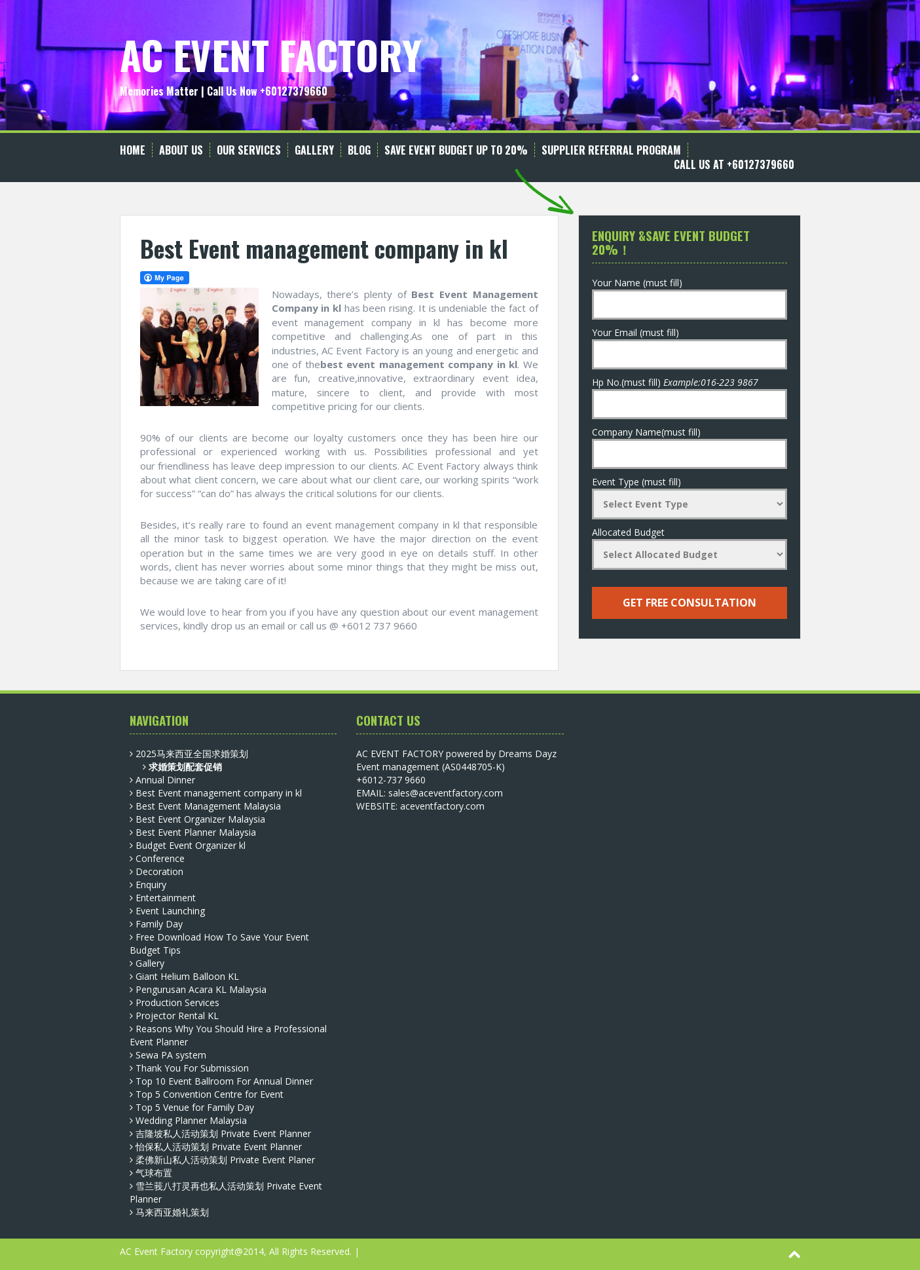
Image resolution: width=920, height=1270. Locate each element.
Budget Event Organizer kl (191, 845)
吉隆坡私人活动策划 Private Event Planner (223, 1133)
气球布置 (154, 1173)
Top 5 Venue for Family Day (195, 1107)
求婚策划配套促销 (185, 766)
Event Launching (170, 911)
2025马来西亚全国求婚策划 (192, 753)
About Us (181, 150)
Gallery (314, 150)
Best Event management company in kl (219, 793)
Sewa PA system (171, 1055)
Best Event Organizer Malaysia (200, 819)
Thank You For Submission (192, 1068)
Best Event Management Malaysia (208, 806)
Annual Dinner (165, 780)
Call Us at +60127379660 (734, 164)
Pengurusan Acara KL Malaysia (201, 989)
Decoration (159, 871)
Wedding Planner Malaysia (191, 1120)
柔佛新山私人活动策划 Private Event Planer (225, 1159)
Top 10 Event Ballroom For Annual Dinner (224, 1081)
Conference (160, 858)
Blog (359, 150)
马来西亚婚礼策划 (172, 1212)
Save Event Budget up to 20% (456, 150)
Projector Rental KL (177, 1015)
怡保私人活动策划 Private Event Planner (219, 1146)
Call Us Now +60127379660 (267, 91)
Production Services (177, 1002)
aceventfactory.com (442, 806)
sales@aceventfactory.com (445, 793)
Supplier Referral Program (611, 150)
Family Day (159, 924)
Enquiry (151, 884)
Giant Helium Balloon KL (187, 976)
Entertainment (166, 897)
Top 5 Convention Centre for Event (210, 1094)
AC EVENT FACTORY (271, 54)
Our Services (249, 150)
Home (132, 150)
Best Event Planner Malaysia (196, 832)
